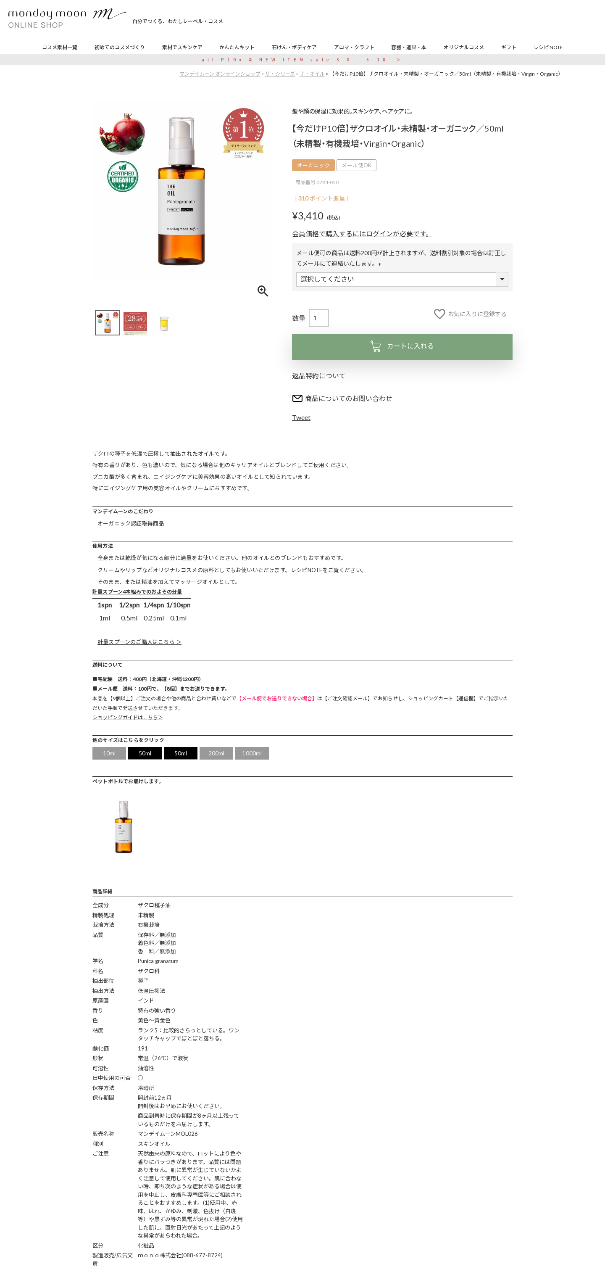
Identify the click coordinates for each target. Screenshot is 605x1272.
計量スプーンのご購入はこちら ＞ (139, 642)
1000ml (252, 753)
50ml (145, 753)
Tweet (301, 417)
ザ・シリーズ (280, 74)
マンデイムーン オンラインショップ (219, 74)
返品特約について (319, 376)
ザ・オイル (312, 74)
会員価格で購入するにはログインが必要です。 (362, 234)
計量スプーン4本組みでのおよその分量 (137, 591)
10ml (109, 753)
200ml (216, 753)
